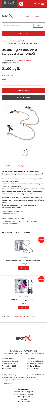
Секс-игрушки (23, 389)
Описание (7, 166)
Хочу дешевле (7, 75)
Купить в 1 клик (23, 98)
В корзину (23, 90)
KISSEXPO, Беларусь (22, 60)
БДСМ (32, 316)
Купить (23, 268)
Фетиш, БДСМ (18, 41)
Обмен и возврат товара (23, 394)
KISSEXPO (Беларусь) (14, 316)
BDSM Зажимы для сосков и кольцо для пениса (23, 260)
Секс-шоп (6, 41)
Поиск (38, 25)
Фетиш (26, 316)
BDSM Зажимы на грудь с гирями (23, 300)
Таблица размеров (23, 397)
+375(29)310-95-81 (34, 368)
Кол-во (4, 79)
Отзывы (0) (20, 166)
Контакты (23, 399)
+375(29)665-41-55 (9, 368)
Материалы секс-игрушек (23, 392)
